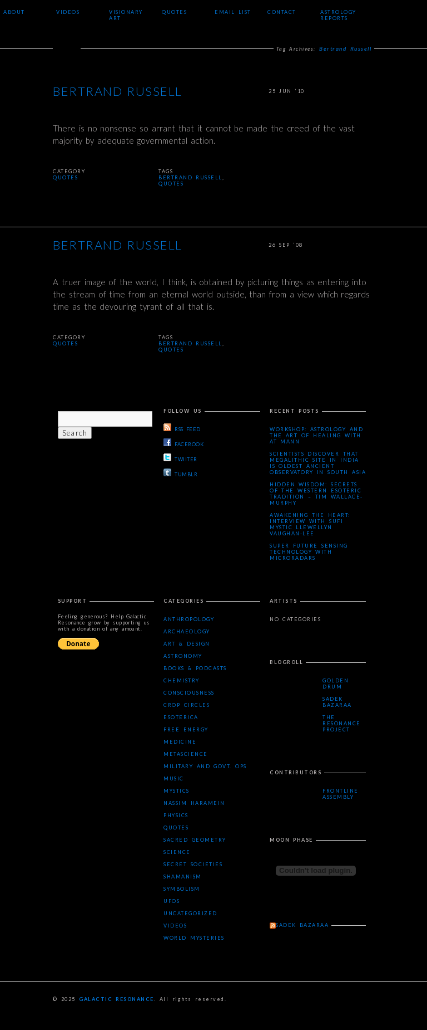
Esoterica (180, 717)
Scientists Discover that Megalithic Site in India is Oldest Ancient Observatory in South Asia (318, 463)
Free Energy (185, 729)
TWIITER (180, 457)
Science (177, 852)
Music (173, 778)
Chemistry (181, 680)
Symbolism (181, 889)
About (14, 12)
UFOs (171, 901)
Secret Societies (192, 864)
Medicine (179, 742)
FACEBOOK (183, 442)
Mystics (176, 791)
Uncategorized (190, 913)
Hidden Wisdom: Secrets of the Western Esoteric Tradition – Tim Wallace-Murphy (316, 493)
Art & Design (186, 644)
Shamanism (182, 876)
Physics (175, 815)
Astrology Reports (338, 15)
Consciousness (189, 693)
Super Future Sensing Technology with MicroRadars (309, 552)
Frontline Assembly (340, 794)
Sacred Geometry (194, 840)
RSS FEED (181, 427)
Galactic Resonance (116, 999)
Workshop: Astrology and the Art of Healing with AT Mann (316, 435)
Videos (68, 12)
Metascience (185, 754)
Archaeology (186, 631)
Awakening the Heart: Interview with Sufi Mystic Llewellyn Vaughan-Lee (310, 524)
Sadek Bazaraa (337, 702)
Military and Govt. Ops (204, 766)
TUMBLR (180, 472)
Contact (281, 12)
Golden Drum (335, 683)
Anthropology (188, 619)
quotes (170, 183)
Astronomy (182, 656)
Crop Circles (186, 705)
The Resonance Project (341, 723)
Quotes (174, 12)
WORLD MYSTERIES (193, 938)
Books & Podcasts (195, 668)
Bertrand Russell (117, 92)
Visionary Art (126, 15)
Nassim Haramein (194, 803)
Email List (233, 12)
